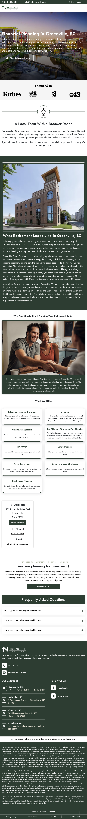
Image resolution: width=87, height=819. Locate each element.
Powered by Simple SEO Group (43, 811)
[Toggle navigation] (82, 8)
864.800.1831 (9, 2)
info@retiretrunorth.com (34, 2)
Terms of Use (32, 816)
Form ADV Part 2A (74, 816)
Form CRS (52, 816)
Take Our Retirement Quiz (17, 58)
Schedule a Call (43, 586)
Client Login (76, 2)
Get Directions (17, 522)
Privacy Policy (11, 816)
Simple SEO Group (69, 739)
